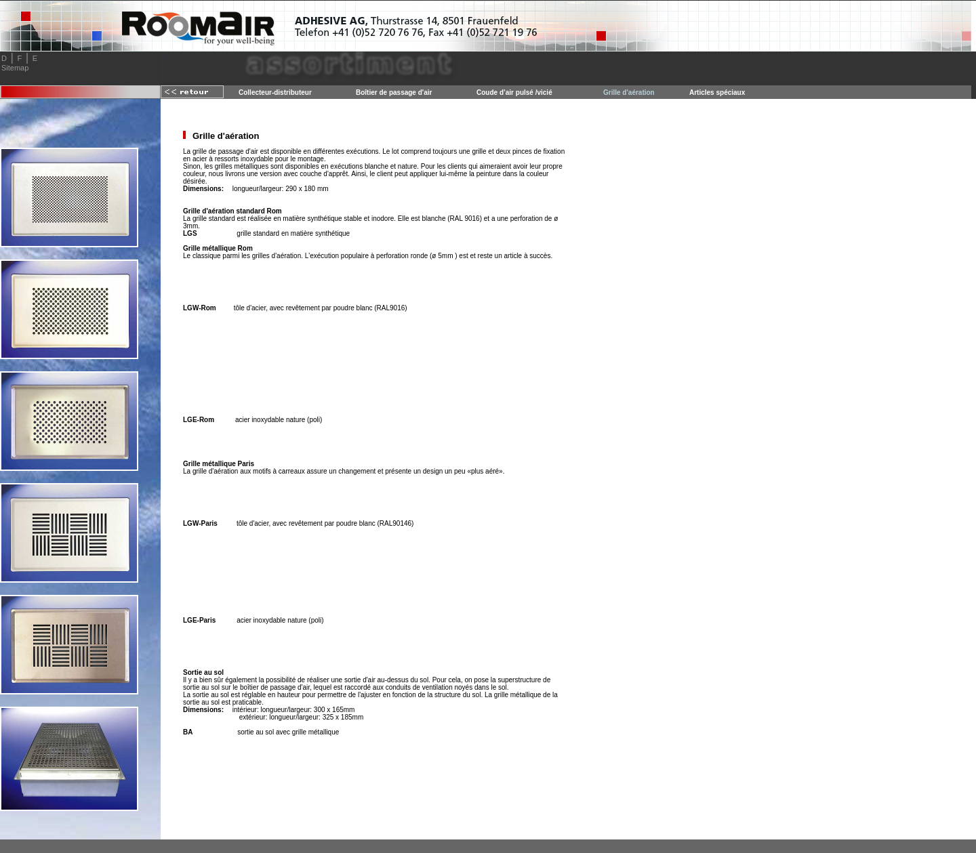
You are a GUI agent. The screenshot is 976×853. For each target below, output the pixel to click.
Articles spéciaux (717, 92)
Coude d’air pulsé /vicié (514, 92)
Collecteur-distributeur (275, 92)
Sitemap (14, 68)
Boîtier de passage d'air (394, 92)
